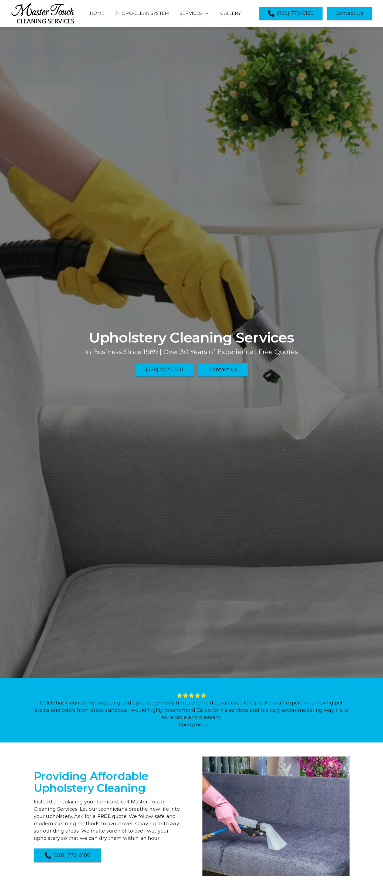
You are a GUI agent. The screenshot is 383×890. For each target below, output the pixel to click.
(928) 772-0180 (291, 13)
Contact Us (349, 13)
